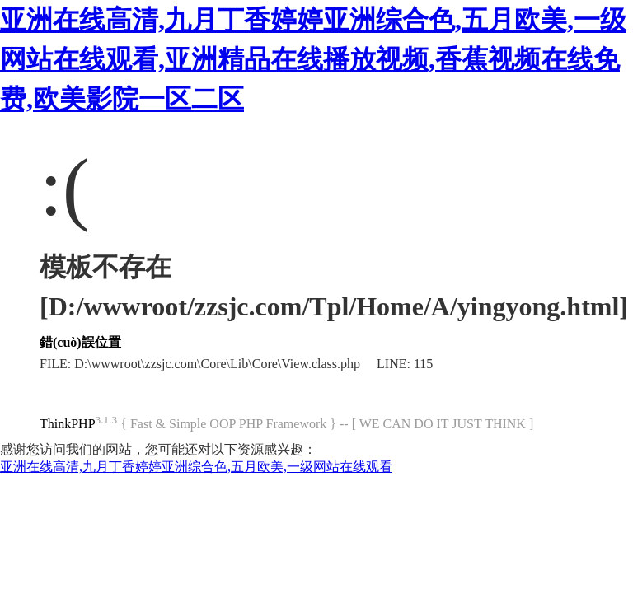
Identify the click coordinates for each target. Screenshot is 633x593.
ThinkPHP (68, 424)
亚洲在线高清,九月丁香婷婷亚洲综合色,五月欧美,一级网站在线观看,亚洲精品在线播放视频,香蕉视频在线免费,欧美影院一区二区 (313, 59)
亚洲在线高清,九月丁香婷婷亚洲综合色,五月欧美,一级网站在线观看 (196, 467)
